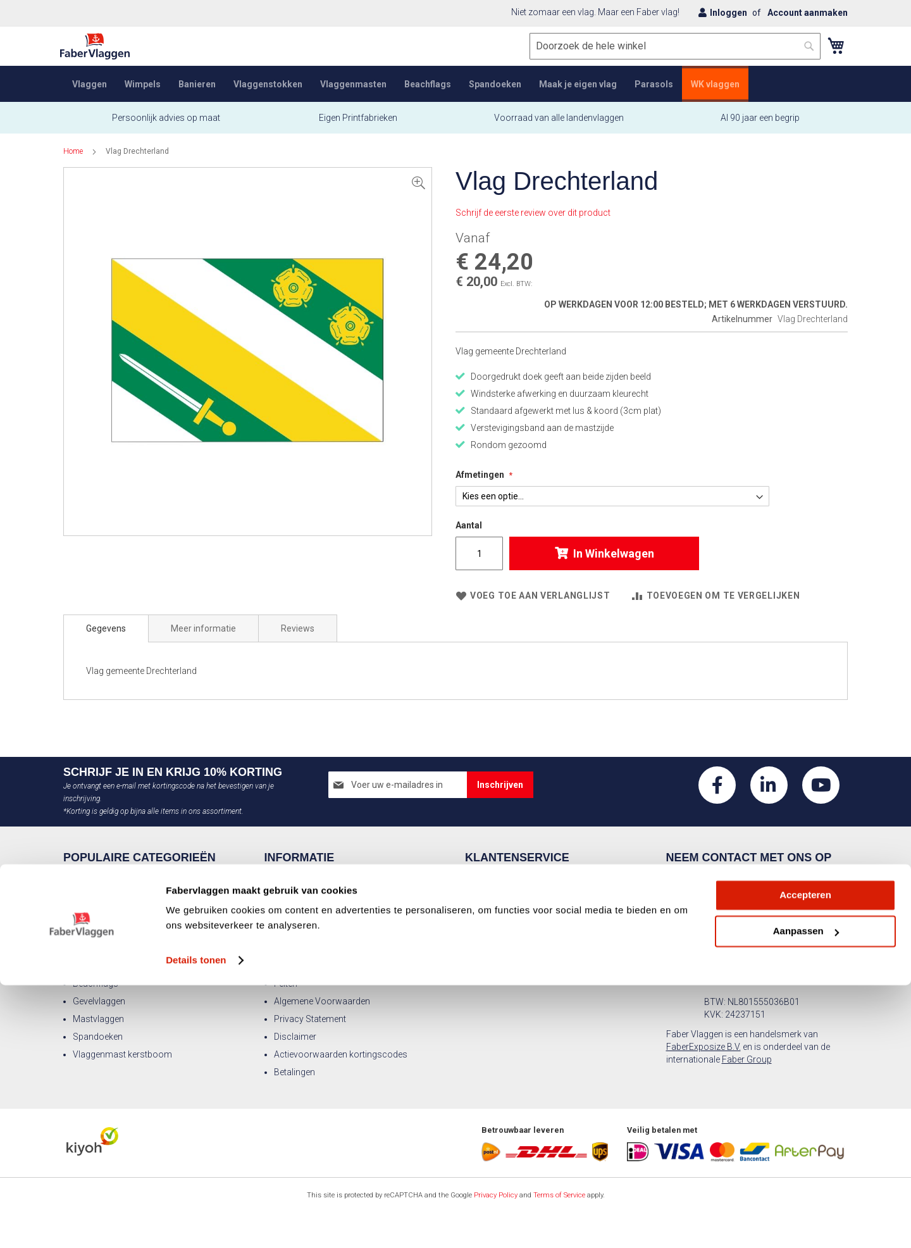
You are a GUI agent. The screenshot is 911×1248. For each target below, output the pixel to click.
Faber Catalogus (507, 948)
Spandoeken (98, 1037)
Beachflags (95, 983)
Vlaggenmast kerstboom (122, 1054)
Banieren (90, 913)
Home (73, 163)
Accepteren (805, 1157)
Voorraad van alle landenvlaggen (559, 130)
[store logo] (98, 59)
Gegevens (106, 641)
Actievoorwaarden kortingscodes (340, 1054)
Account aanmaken (807, 13)
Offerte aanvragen (510, 966)
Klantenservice (517, 858)
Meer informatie (203, 641)
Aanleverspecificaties (316, 913)
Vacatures (294, 930)
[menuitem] (89, 96)
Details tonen (196, 1223)
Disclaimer (295, 1037)
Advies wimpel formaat (520, 930)
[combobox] (671, 59)
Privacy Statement (310, 1019)
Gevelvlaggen (99, 1001)
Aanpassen (806, 1194)
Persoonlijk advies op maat (166, 130)
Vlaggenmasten (104, 930)
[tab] (106, 641)
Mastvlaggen (98, 1019)
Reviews (297, 641)
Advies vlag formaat (514, 913)
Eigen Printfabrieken (357, 130)
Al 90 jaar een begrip (760, 130)
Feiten (285, 983)
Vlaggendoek (300, 948)
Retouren (492, 877)
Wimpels (90, 895)
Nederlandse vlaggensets (123, 966)
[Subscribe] (500, 784)
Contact (290, 877)
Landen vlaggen (104, 948)
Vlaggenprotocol (307, 966)
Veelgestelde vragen (513, 895)
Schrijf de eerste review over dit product (533, 225)
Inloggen (728, 13)
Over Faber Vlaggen (312, 895)
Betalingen (294, 1072)
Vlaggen (89, 877)
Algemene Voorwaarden (322, 1001)
